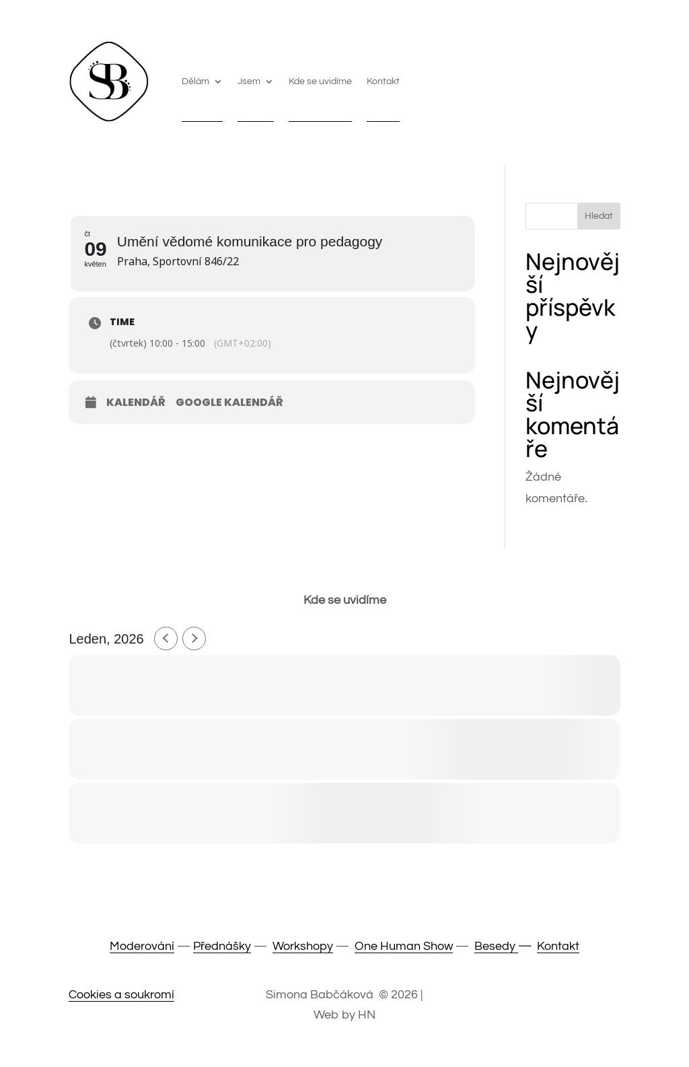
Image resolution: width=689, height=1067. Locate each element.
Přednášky (222, 946)
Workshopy (303, 946)
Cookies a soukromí (121, 994)
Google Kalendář (229, 402)
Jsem (249, 81)
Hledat (599, 216)
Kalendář (136, 402)
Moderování (142, 946)
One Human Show (404, 946)
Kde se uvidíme (320, 81)
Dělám (195, 81)
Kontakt (383, 81)
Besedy (496, 946)
